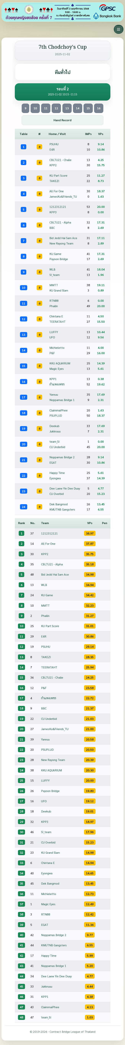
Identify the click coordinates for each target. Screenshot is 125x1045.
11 (45, 108)
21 (23, 460)
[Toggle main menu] (118, 29)
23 (23, 491)
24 (23, 507)
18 (23, 413)
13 (67, 108)
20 (23, 444)
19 (23, 428)
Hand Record (62, 120)
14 (77, 108)
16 (98, 108)
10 (35, 108)
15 (88, 108)
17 (23, 397)
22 (23, 475)
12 (56, 108)
